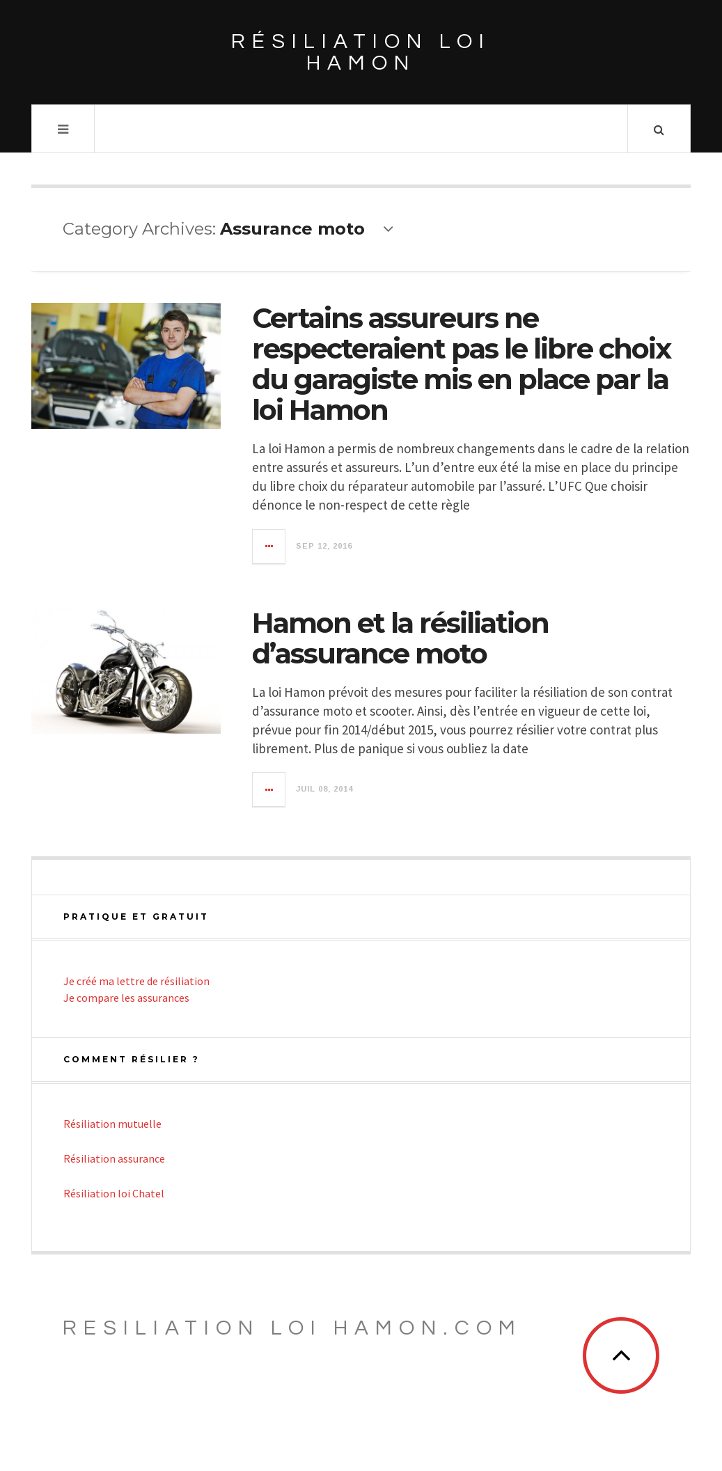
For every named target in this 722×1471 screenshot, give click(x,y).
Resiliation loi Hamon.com (292, 1328)
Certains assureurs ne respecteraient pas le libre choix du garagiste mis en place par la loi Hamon (461, 364)
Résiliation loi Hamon (361, 52)
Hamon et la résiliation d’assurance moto (400, 638)
